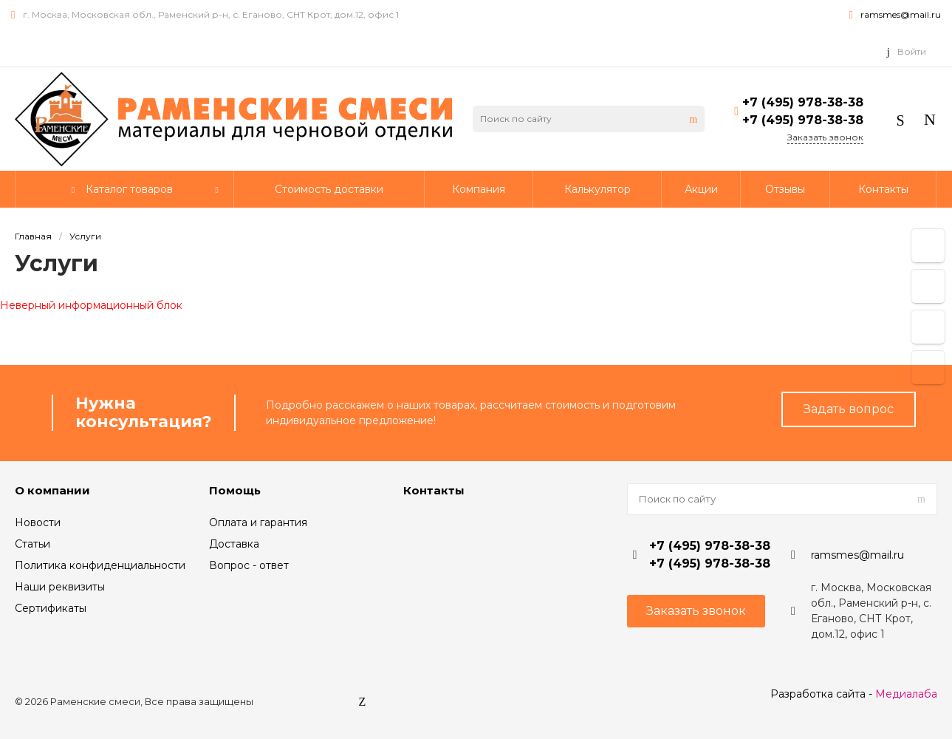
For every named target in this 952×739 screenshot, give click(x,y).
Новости (38, 522)
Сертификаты (50, 608)
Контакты (434, 490)
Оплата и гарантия (258, 522)
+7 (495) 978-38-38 (802, 102)
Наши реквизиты (60, 586)
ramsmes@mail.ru (900, 14)
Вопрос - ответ (249, 565)
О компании (52, 490)
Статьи (32, 544)
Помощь (235, 490)
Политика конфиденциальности (100, 565)
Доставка (234, 544)
